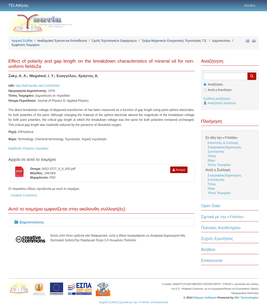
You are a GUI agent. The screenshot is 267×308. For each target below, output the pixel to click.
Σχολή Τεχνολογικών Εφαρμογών (114, 40)
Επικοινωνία (212, 260)
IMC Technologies (247, 297)
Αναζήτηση (215, 84)
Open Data (210, 206)
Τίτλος (212, 156)
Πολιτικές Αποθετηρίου (221, 228)
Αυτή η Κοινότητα (219, 90)
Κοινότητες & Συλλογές (223, 143)
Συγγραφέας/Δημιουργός (225, 147)
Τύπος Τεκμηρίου (219, 165)
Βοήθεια (208, 249)
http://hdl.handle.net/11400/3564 (38, 85)
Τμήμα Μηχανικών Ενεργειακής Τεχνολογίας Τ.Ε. (174, 40)
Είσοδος (249, 5)
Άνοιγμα (179, 169)
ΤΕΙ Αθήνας (18, 5)
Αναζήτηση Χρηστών (220, 103)
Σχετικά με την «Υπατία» (222, 217)
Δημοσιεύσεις (221, 40)
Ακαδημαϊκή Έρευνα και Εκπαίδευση (62, 40)
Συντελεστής (216, 151)
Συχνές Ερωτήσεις (217, 238)
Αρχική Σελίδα (22, 40)
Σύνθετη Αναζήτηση (217, 98)
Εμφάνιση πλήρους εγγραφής (28, 148)
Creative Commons (24, 195)
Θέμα (211, 160)
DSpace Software (205, 297)
